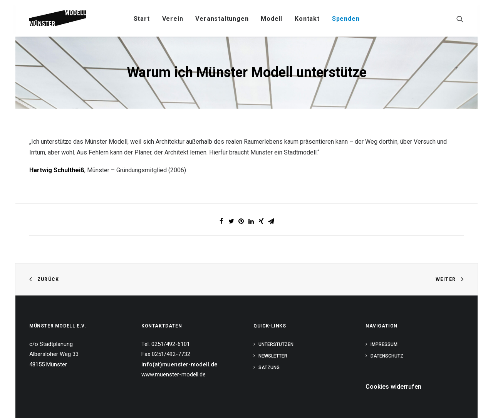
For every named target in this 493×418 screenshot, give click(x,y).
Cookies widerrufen (393, 386)
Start (142, 18)
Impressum (384, 344)
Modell (271, 18)
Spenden (346, 18)
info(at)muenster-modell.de (179, 364)
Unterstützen (275, 344)
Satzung (269, 367)
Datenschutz (387, 356)
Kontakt (307, 18)
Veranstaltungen (221, 18)
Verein (172, 18)
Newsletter (272, 356)
